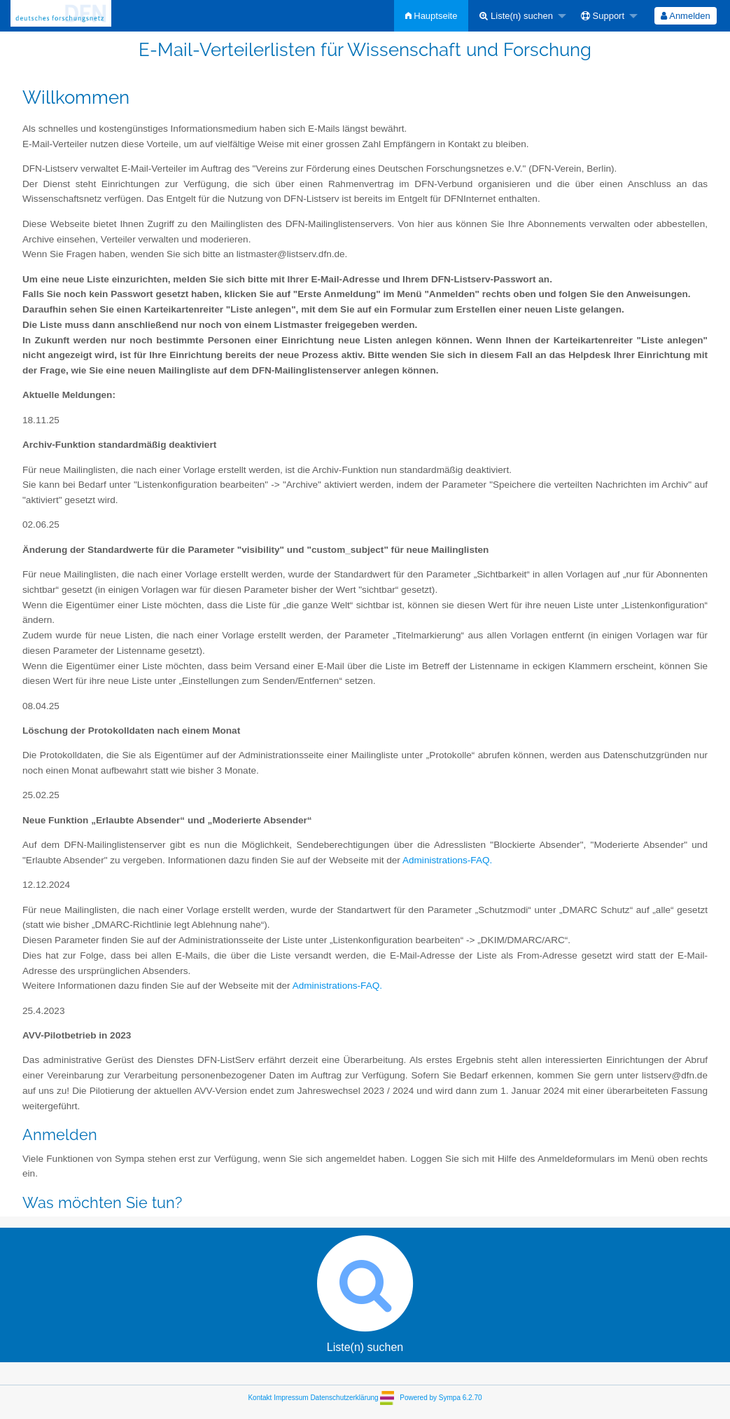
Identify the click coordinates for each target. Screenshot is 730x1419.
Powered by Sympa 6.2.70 (441, 1397)
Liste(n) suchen (516, 16)
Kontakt (260, 1397)
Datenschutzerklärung (344, 1397)
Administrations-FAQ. (447, 860)
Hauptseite (431, 16)
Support (602, 16)
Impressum (291, 1397)
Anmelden (685, 16)
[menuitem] (431, 16)
